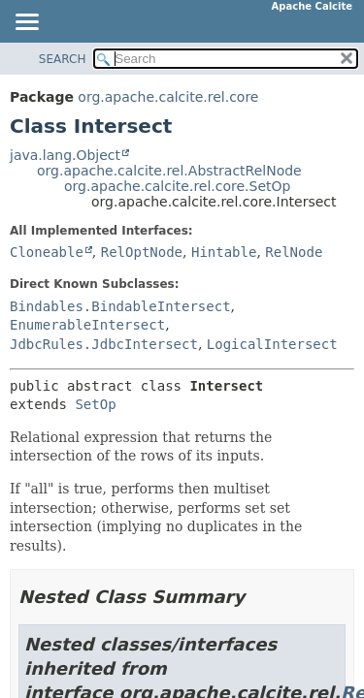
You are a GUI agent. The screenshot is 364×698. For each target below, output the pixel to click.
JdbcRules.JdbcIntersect (104, 344)
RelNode (293, 252)
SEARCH (62, 59)
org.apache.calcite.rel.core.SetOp (177, 186)
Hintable (223, 252)
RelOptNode (141, 252)
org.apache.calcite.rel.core (168, 97)
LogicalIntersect (272, 344)
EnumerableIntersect (87, 325)
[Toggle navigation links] (26, 23)
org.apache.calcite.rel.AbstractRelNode (169, 170)
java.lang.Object (65, 155)
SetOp (95, 404)
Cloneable (46, 252)
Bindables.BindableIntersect (120, 306)
